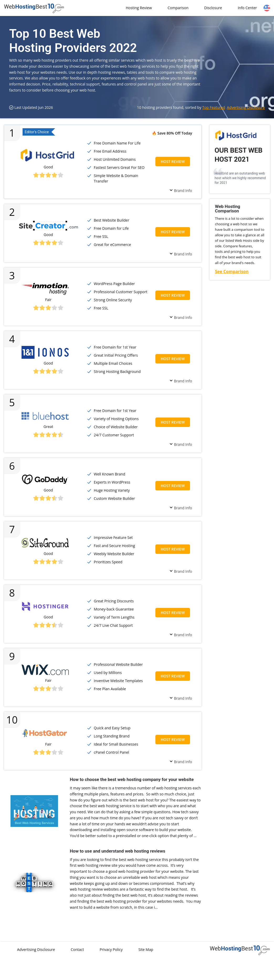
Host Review (173, 161)
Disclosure (213, 7)
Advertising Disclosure (246, 107)
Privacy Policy (111, 949)
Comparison (178, 7)
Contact (77, 949)
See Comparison (232, 271)
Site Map (145, 949)
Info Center (247, 7)
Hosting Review (139, 7)
